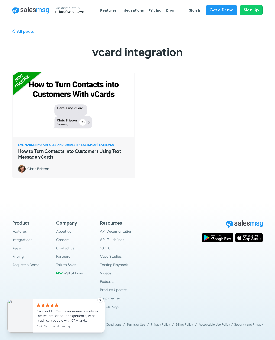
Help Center (110, 298)
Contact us (65, 248)
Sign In (195, 10)
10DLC (105, 248)
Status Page (110, 306)
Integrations (132, 10)
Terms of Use (136, 325)
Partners (63, 256)
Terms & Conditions (107, 325)
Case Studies (111, 256)
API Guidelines (112, 240)
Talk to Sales (66, 265)
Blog (170, 10)
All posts (25, 31)
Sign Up (251, 10)
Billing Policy (184, 325)
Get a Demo (221, 10)
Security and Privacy (248, 325)
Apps (16, 248)
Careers (62, 240)
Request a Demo (25, 265)
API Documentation (116, 231)
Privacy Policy (160, 325)
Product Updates (113, 290)
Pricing (155, 10)
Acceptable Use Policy (215, 325)
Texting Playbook (114, 265)
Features (108, 10)
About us (63, 231)
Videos (105, 273)
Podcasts (107, 281)
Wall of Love (69, 273)
